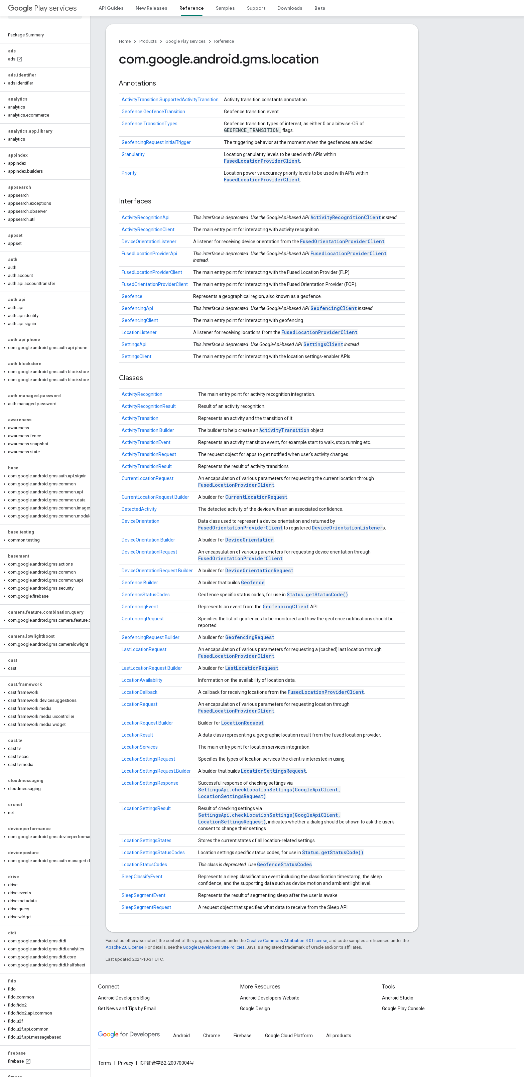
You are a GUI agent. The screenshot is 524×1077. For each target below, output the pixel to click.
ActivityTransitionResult (147, 466)
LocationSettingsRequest (148, 759)
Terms (105, 1063)
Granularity (133, 154)
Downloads (289, 8)
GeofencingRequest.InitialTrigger (156, 142)
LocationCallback (139, 692)
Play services (42, 8)
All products (338, 1035)
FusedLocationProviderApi (149, 253)
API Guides (111, 8)
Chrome (211, 1035)
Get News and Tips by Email (127, 1008)
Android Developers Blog (124, 998)
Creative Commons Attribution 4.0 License (287, 940)
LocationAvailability (142, 680)
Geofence (132, 296)
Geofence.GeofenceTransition (153, 111)
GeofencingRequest (143, 618)
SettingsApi (134, 344)
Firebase (243, 1035)
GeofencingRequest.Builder (150, 637)
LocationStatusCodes (144, 864)
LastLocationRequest (144, 649)
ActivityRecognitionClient (345, 217)
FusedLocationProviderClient (262, 161)
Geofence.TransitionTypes (149, 123)
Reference (224, 41)
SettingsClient (323, 344)
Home (125, 41)
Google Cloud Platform (289, 1035)
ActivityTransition (140, 418)
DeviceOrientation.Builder (148, 540)
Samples (225, 8)
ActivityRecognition (142, 394)
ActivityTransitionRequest (149, 454)
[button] (43, 83)
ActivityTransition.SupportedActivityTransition (170, 99)
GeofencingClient (333, 308)
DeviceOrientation (140, 521)
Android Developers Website (269, 998)
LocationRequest (139, 704)
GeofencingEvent (140, 606)
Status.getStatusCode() (317, 594)
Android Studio (397, 998)
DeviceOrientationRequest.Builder (157, 570)
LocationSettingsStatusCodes (153, 852)
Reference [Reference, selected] (191, 8)
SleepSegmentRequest (146, 907)
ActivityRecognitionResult (149, 406)
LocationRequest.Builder (147, 723)
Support (256, 8)
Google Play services (185, 41)
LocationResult (137, 735)
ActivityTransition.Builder (148, 430)
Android (181, 1035)
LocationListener (139, 332)
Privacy (125, 1063)
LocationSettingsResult (146, 808)
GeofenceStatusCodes (146, 594)
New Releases (151, 8)
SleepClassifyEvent (142, 876)
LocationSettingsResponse (150, 783)
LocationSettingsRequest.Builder (156, 771)
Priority (129, 173)
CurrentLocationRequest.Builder (155, 497)
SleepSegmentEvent (143, 895)
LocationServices (140, 747)
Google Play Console (403, 1008)
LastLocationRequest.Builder (152, 668)
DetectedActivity (139, 509)
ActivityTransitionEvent (146, 442)
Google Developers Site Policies (214, 947)
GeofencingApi (137, 308)
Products (148, 41)
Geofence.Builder (140, 582)
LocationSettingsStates (146, 840)
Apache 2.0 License (124, 947)
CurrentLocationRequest (147, 478)
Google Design (255, 1008)
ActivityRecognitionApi (145, 217)
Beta (319, 8)
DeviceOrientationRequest (149, 552)
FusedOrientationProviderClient (342, 241)
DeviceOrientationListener (149, 241)
